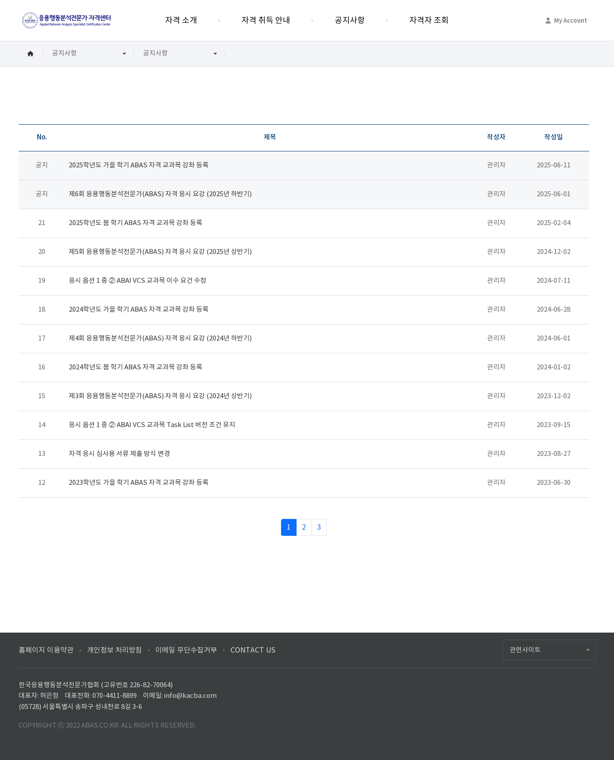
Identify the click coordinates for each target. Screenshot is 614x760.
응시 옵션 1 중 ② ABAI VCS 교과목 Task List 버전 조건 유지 (152, 425)
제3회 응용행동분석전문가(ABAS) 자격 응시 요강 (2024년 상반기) (160, 396)
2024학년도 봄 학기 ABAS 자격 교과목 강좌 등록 (135, 367)
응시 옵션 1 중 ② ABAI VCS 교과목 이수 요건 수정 (137, 281)
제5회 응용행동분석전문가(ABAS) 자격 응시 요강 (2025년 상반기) (160, 252)
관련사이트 (525, 650)
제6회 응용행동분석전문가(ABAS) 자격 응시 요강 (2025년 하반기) (160, 194)
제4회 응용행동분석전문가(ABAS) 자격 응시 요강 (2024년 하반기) (160, 338)
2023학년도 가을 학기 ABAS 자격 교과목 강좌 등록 (139, 483)
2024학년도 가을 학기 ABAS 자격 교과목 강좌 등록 (139, 309)
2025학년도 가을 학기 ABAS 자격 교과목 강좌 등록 (139, 165)
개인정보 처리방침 (114, 650)
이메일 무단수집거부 (186, 650)
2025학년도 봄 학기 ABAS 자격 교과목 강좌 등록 (135, 223)
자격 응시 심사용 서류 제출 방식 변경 (119, 454)
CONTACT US (252, 650)
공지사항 (64, 53)
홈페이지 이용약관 (46, 650)
